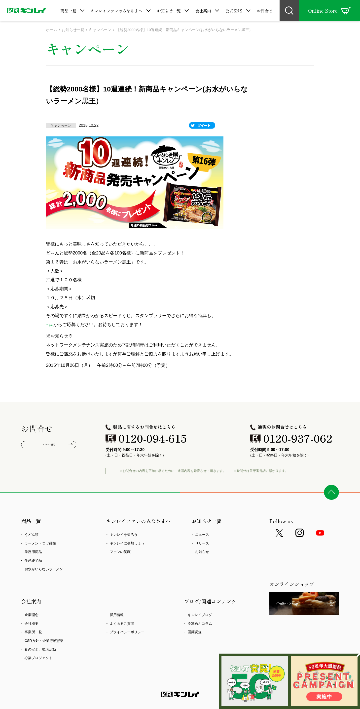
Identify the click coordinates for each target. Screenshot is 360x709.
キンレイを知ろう (124, 536)
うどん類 (31, 536)
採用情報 (117, 616)
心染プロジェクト (38, 659)
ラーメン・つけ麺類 (40, 544)
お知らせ (202, 553)
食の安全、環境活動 (40, 650)
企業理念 (31, 616)
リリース (202, 544)
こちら (52, 325)
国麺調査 (195, 633)
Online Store (329, 10)
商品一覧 (68, 11)
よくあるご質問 (49, 447)
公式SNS (233, 11)
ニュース (202, 536)
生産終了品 (33, 561)
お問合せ (265, 11)
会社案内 (203, 11)
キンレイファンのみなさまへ (116, 11)
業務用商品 (33, 553)
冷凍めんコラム (200, 624)
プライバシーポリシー (127, 633)
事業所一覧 (33, 633)
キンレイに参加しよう (127, 544)
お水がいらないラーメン (44, 570)
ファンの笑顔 (120, 553)
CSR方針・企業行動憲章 (44, 641)
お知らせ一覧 (169, 11)
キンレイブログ (200, 616)
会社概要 (31, 624)
